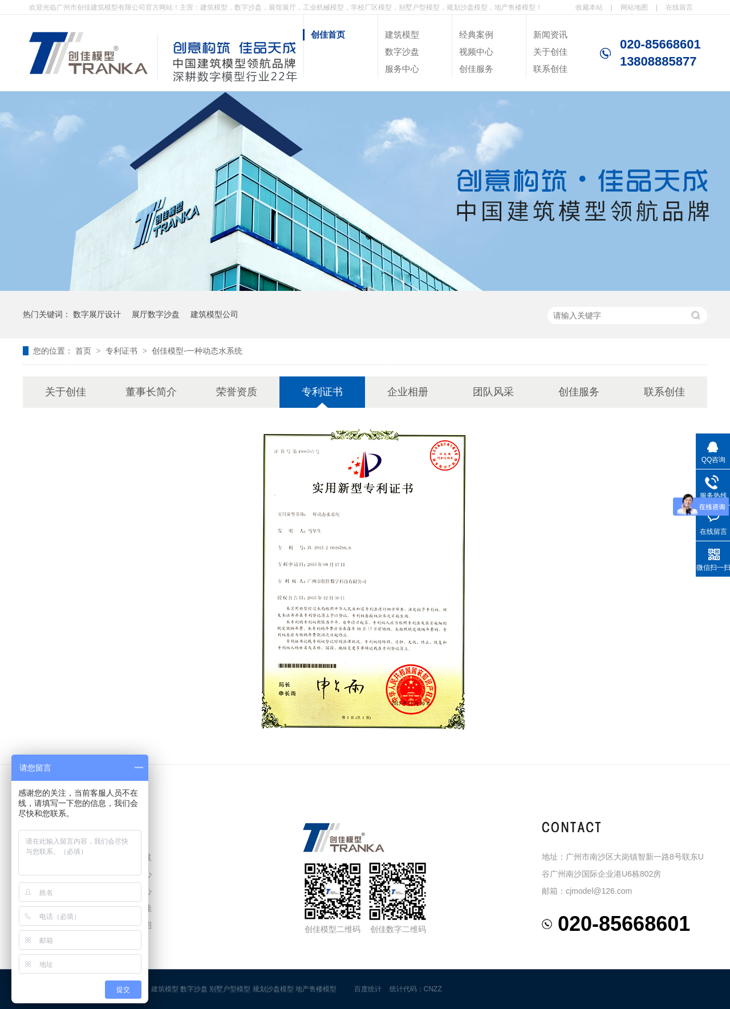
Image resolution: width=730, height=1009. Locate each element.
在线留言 (679, 7)
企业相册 (407, 392)
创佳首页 (328, 34)
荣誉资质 (236, 392)
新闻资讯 (550, 34)
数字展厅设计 (97, 314)
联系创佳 (550, 69)
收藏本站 (589, 7)
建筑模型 (402, 34)
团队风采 (493, 392)
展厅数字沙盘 (156, 314)
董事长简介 (151, 392)
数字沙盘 (402, 51)
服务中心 (402, 69)
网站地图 (634, 7)
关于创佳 (550, 51)
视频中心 (476, 51)
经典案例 (476, 34)
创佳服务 (476, 69)
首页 (84, 350)
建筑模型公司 (214, 314)
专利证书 (123, 350)
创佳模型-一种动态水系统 (197, 350)
